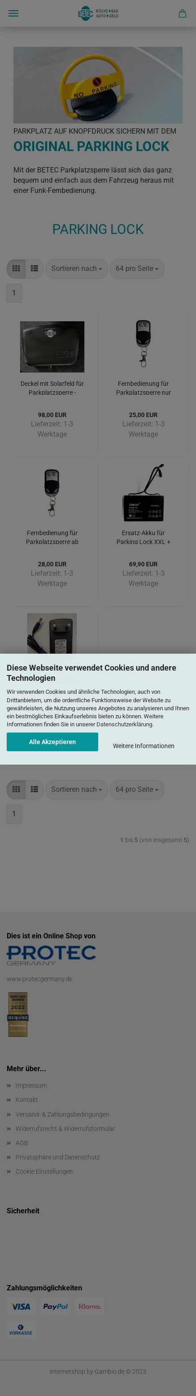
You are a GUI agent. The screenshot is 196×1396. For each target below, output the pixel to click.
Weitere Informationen (144, 745)
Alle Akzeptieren (52, 741)
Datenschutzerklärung (124, 724)
